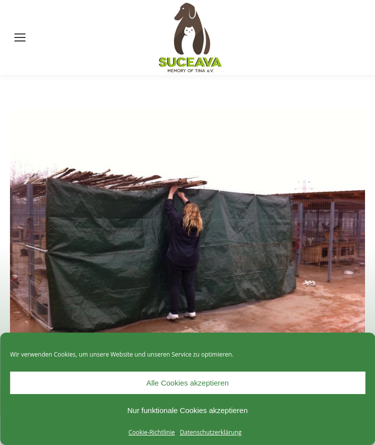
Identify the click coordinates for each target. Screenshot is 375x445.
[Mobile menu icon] (20, 37)
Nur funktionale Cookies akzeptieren (187, 410)
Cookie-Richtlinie (151, 432)
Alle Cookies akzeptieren (187, 383)
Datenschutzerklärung (211, 432)
